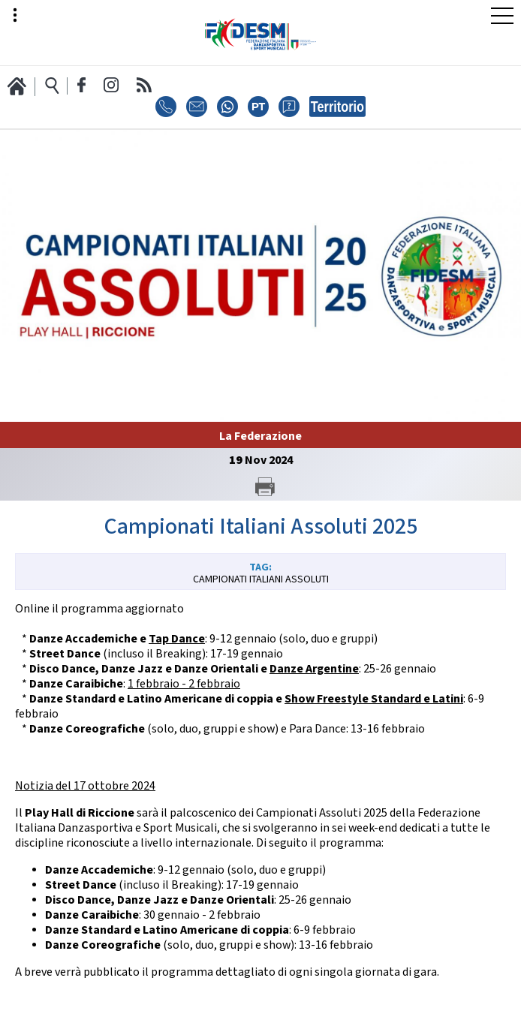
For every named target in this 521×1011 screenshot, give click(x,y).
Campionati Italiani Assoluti (261, 579)
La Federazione (260, 436)
